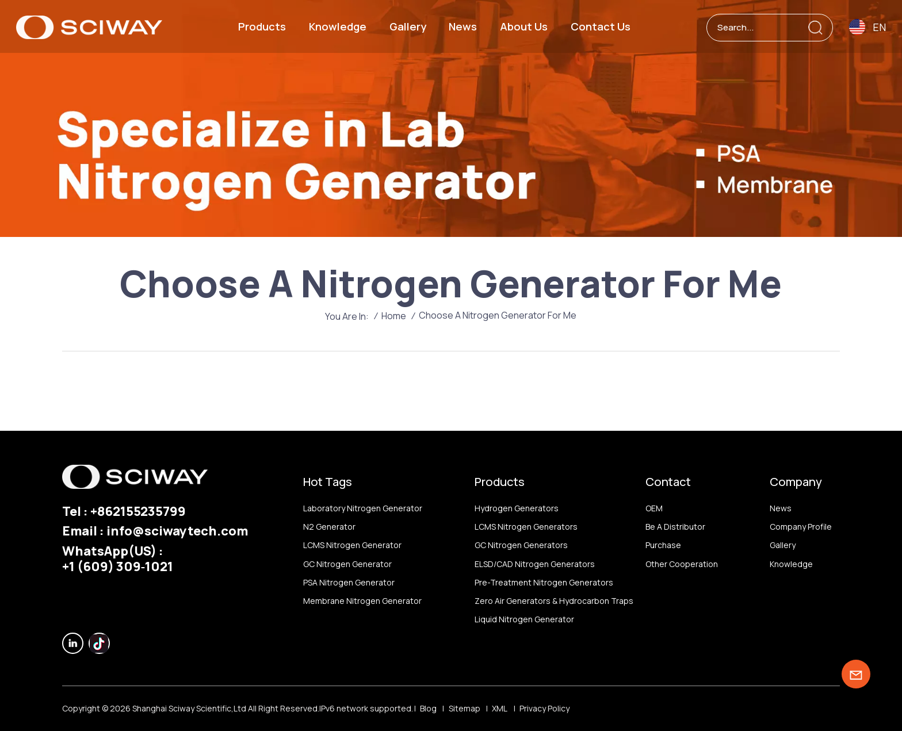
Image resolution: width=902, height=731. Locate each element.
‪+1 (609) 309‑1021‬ (117, 566)
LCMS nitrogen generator (352, 544)
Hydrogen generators (517, 508)
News (463, 26)
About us (524, 26)
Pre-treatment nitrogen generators (544, 582)
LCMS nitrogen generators (526, 526)
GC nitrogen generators (521, 544)
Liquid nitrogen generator (524, 619)
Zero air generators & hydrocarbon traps (554, 600)
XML (499, 708)
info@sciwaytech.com (177, 530)
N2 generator (329, 526)
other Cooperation (681, 563)
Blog (428, 708)
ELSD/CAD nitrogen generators (535, 563)
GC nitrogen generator (347, 563)
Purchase (663, 544)
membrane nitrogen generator (362, 600)
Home (393, 315)
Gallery (407, 26)
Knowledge (337, 26)
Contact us (600, 26)
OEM (654, 508)
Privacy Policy (544, 708)
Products (262, 26)
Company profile (801, 526)
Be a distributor (675, 526)
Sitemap (464, 708)
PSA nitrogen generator (349, 582)
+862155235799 (138, 511)
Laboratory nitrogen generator (362, 508)
